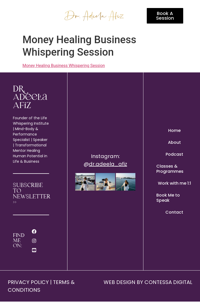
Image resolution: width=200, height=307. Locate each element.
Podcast (174, 154)
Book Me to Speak (168, 197)
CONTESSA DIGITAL (168, 282)
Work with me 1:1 (174, 183)
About (174, 142)
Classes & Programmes (169, 168)
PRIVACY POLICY (28, 282)
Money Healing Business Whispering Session (63, 65)
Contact (174, 212)
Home (174, 130)
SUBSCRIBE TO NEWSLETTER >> (31, 194)
